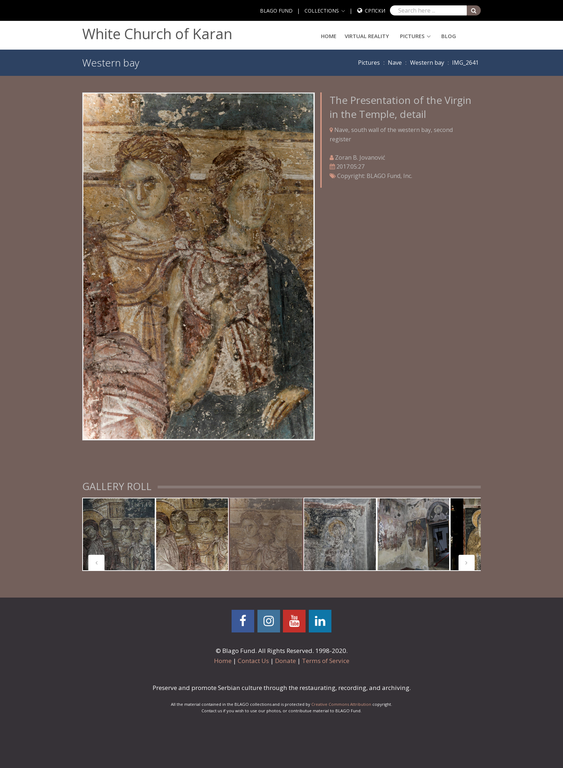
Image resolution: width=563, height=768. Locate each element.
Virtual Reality (367, 36)
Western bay (427, 63)
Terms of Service (325, 661)
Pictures (412, 36)
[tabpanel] (118, 534)
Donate (285, 661)
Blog (448, 36)
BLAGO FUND (276, 10)
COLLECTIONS (321, 10)
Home (328, 36)
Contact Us (253, 661)
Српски (375, 10)
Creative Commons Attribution (341, 704)
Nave (395, 63)
